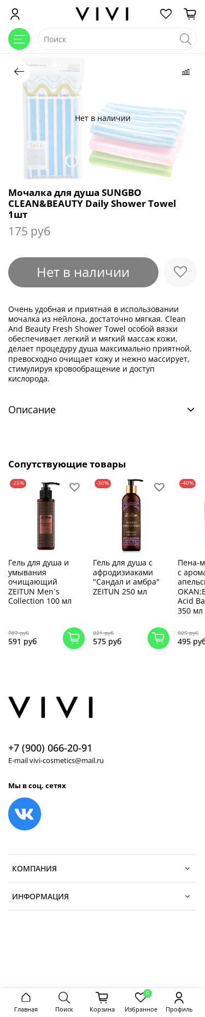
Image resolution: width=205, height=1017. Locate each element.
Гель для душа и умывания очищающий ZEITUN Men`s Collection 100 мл (40, 581)
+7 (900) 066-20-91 (50, 747)
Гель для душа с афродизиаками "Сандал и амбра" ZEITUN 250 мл (126, 577)
